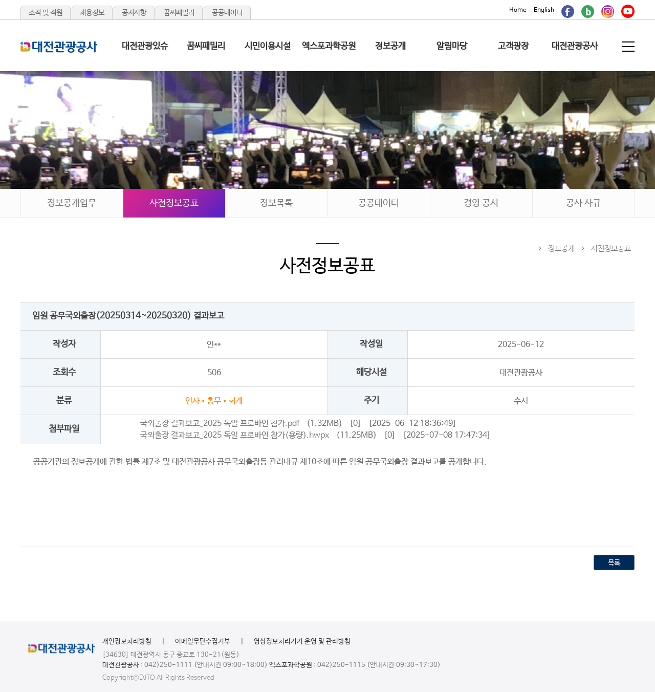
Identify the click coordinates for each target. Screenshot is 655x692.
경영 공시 (481, 203)
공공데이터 (227, 13)
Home (518, 10)
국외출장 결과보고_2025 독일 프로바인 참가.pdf (219, 423)
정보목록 (276, 203)
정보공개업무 (71, 203)
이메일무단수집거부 (202, 641)
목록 (614, 563)
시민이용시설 (268, 46)
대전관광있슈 (145, 46)
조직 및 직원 (45, 13)
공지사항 (134, 13)
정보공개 (390, 46)
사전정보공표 (174, 203)
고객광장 (513, 46)
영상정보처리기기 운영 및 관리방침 (302, 641)
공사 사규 (583, 203)
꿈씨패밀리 (179, 13)
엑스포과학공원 (329, 46)
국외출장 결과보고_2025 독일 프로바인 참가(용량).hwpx (234, 435)
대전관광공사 (575, 46)
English (544, 10)
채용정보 (92, 13)
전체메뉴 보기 (629, 46)
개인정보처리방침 (126, 641)
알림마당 (451, 46)
